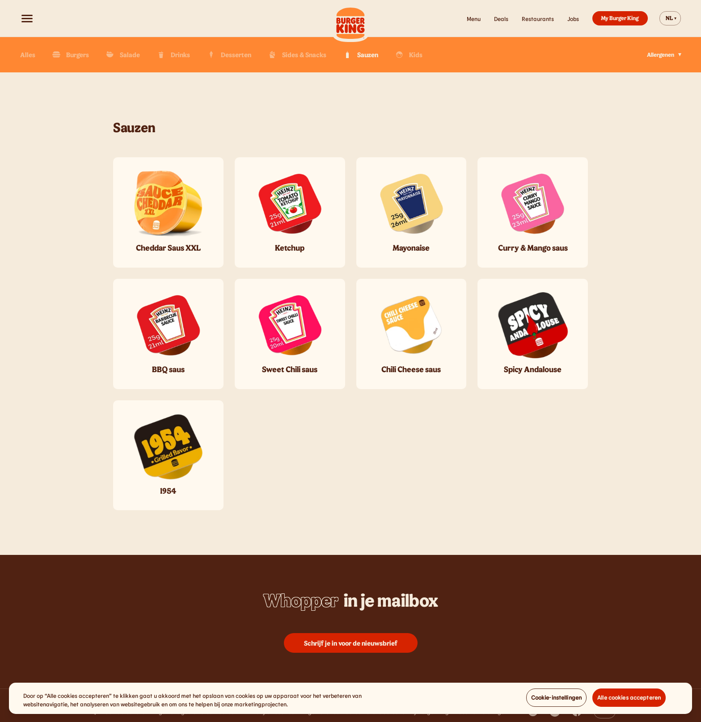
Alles (27, 54)
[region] (350, 706)
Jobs (573, 18)
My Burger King (620, 17)
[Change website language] (670, 18)
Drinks (173, 54)
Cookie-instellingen (556, 705)
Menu (474, 18)
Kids (408, 54)
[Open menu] (27, 18)
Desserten (228, 54)
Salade (122, 54)
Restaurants (538, 18)
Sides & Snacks (296, 54)
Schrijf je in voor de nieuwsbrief (350, 643)
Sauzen (360, 54)
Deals (501, 18)
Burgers (70, 54)
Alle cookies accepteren (629, 705)
